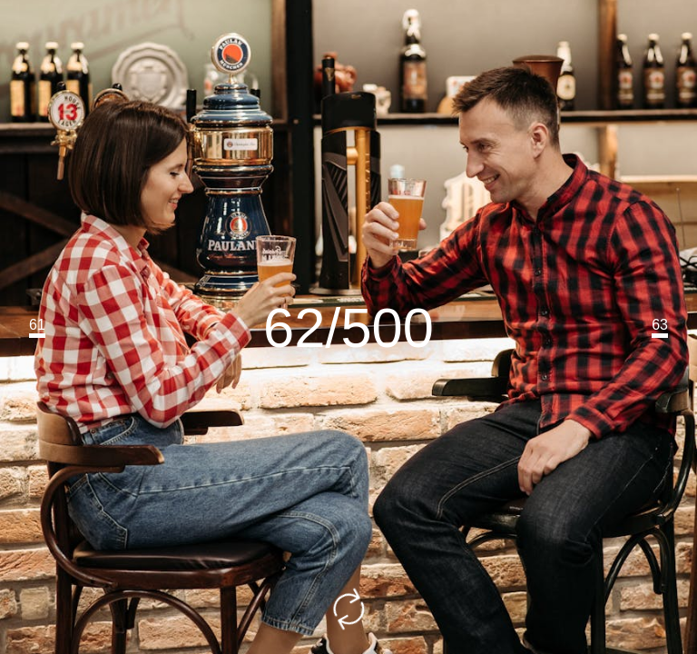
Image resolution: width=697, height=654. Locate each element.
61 (37, 324)
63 (660, 324)
